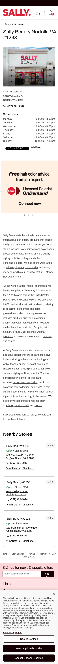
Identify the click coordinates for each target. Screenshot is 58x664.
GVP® (39, 387)
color (43, 249)
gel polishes (29, 332)
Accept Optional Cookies (29, 658)
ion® (22, 368)
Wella (26, 405)
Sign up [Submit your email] (47, 574)
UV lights (37, 327)
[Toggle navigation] (2, 12)
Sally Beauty (36, 147)
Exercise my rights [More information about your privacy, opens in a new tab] (12, 632)
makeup (28, 253)
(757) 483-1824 (19, 499)
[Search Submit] (37, 13)
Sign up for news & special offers (27, 568)
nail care (18, 253)
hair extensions (30, 322)
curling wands (28, 258)
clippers (18, 263)
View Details (13, 468)
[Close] (54, 594)
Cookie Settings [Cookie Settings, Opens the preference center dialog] (29, 639)
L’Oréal (18, 405)
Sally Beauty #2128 (18, 518)
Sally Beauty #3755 (18, 482)
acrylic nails (13, 332)
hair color (16, 322)
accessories (31, 267)
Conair (38, 405)
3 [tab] (32, 215)
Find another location (15, 24)
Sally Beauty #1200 (18, 446)
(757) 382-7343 (18, 535)
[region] (29, 627)
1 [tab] (24, 215)
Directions (28, 468)
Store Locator (18, 554)
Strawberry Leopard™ (25, 382)
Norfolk (43, 554)
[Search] (41, 13)
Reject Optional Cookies (29, 648)
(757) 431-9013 (18, 463)
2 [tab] (28, 215)
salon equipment (15, 267)
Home (4, 554)
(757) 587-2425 (15, 105)
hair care (31, 249)
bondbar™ (36, 373)
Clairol (9, 405)
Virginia (32, 554)
